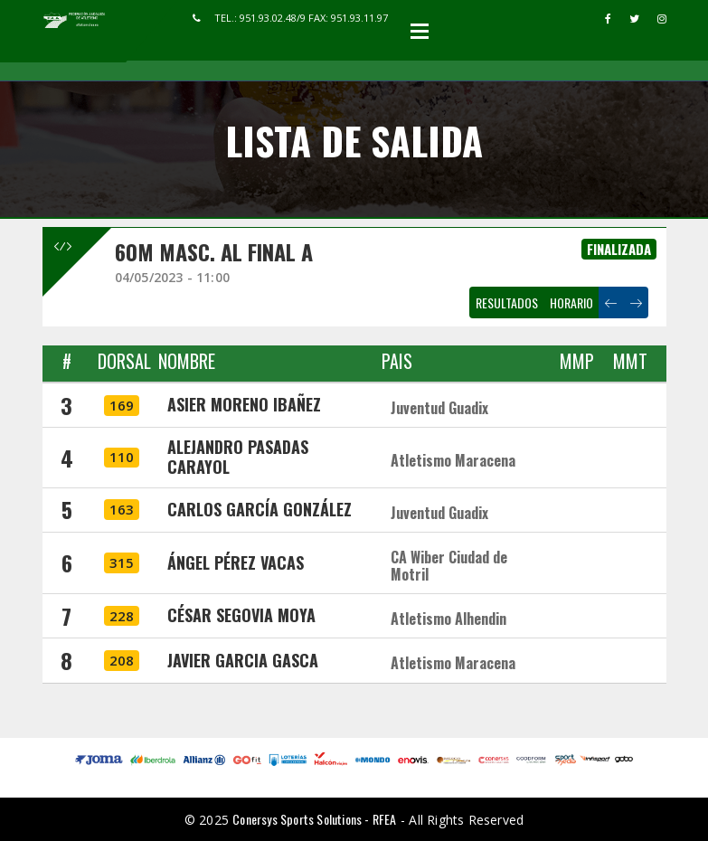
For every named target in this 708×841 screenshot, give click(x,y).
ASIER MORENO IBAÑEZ (244, 404)
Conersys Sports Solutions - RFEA (314, 818)
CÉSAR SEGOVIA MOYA (241, 615)
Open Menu (419, 31)
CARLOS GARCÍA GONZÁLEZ (259, 509)
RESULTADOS (507, 302)
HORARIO (571, 302)
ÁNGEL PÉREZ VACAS (235, 562)
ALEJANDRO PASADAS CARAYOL (237, 456)
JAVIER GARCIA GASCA (242, 660)
